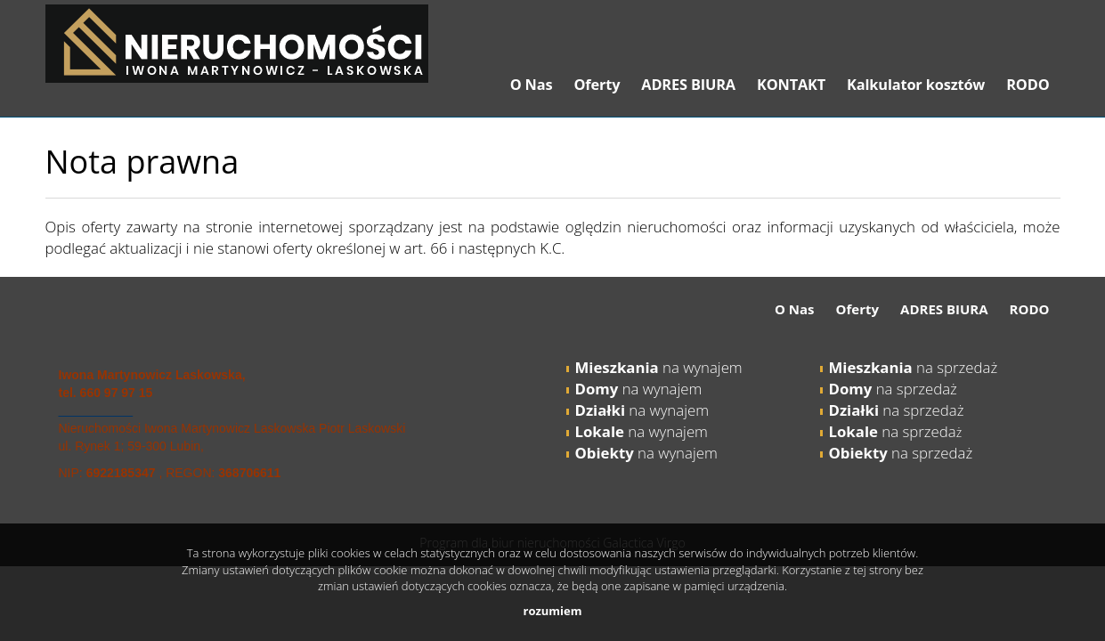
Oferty (596, 84)
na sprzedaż (913, 367)
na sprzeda (892, 431)
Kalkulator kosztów (916, 84)
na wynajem (659, 367)
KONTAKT (791, 84)
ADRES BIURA (688, 84)
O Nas (531, 84)
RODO (1027, 84)
